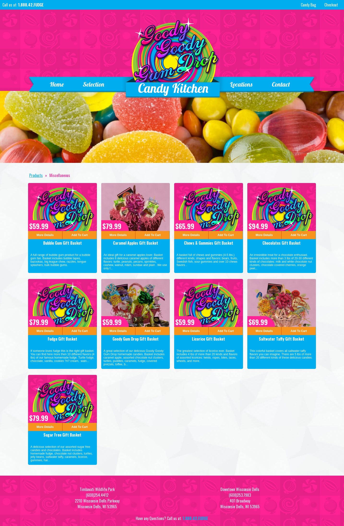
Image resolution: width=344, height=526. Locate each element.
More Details (44, 235)
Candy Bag (308, 5)
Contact (281, 84)
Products (36, 175)
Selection (94, 84)
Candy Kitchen (173, 88)
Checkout (331, 5)
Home (57, 84)
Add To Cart (79, 235)
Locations (241, 84)
